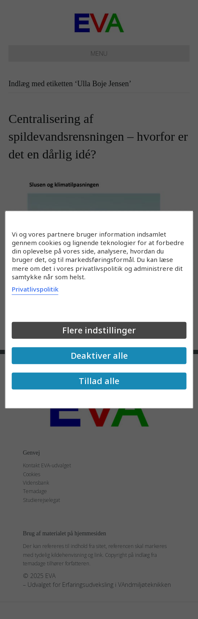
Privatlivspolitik (35, 289)
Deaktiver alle (99, 355)
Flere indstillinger (99, 330)
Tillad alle (99, 381)
